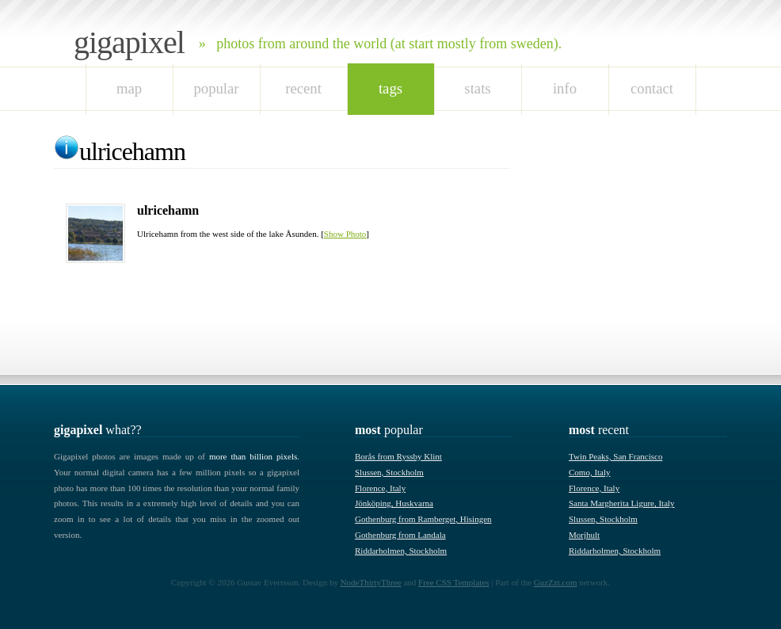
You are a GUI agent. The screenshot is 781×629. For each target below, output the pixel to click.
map (129, 88)
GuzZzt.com (555, 582)
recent (303, 88)
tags (390, 88)
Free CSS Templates (453, 582)
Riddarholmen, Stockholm (401, 550)
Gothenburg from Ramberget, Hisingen (423, 519)
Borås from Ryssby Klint (398, 456)
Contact (652, 88)
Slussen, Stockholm (389, 472)
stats (477, 88)
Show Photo (345, 233)
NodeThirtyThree (371, 582)
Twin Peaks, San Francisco (615, 456)
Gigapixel (129, 42)
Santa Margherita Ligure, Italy (622, 503)
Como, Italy (590, 472)
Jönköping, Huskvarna (394, 503)
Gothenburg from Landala (400, 534)
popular (215, 88)
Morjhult (584, 534)
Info (565, 88)
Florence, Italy (380, 488)
